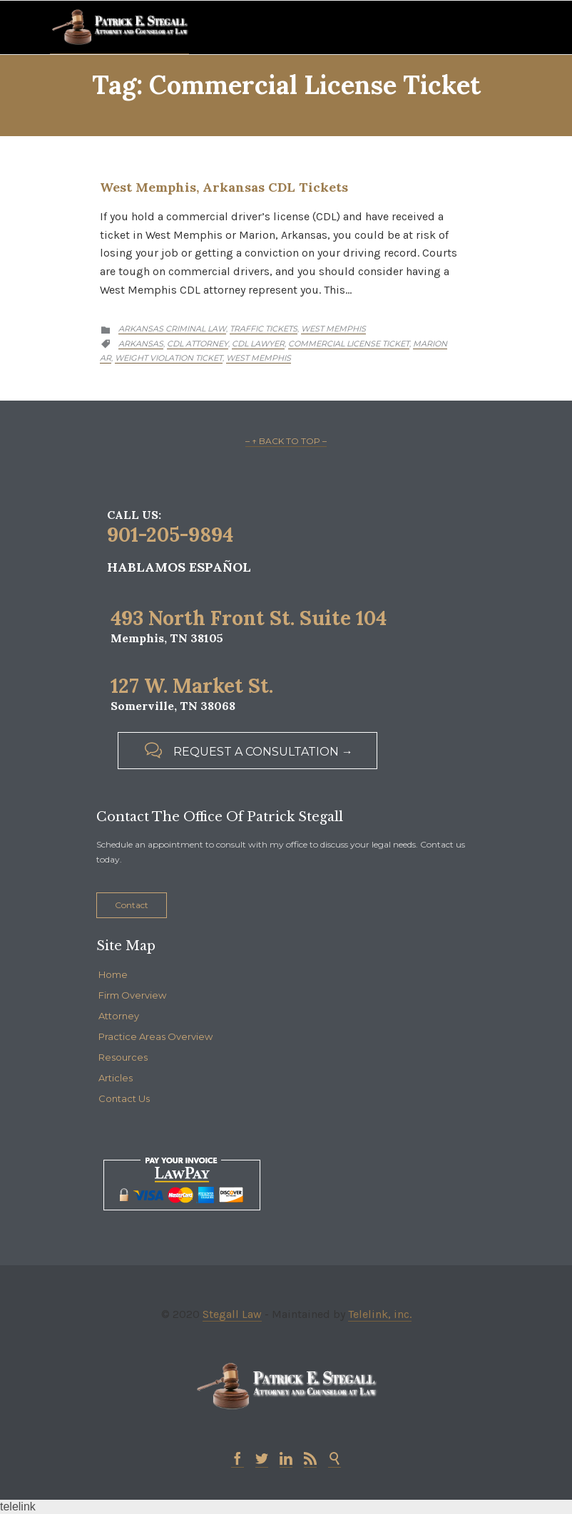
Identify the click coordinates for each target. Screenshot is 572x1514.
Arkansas (140, 344)
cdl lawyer (258, 344)
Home (113, 974)
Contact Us (124, 1098)
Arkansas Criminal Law (172, 329)
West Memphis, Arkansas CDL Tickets (224, 187)
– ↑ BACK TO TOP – (286, 441)
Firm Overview (132, 995)
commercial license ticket (348, 344)
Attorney (118, 1015)
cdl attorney (197, 344)
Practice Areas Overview (155, 1036)
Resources (123, 1057)
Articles (115, 1077)
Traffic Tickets (263, 329)
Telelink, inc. (380, 1314)
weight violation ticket (169, 358)
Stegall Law (232, 1314)
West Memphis (333, 329)
